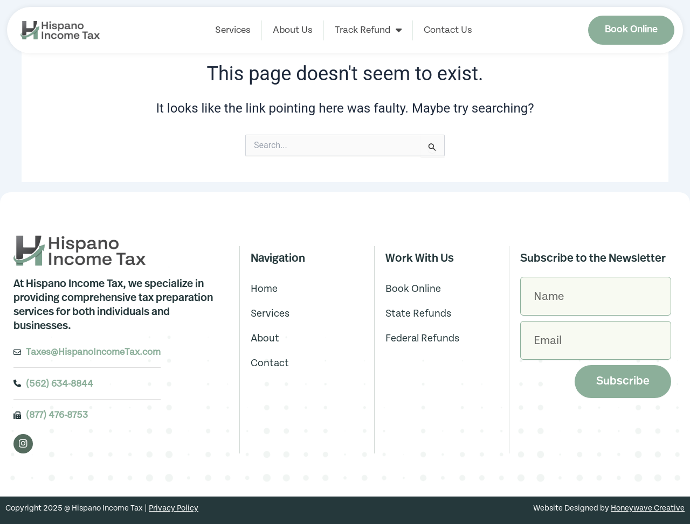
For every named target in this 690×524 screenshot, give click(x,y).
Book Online (413, 289)
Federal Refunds (422, 338)
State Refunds (418, 313)
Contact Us (448, 30)
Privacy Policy (173, 508)
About (265, 338)
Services (233, 30)
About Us (293, 30)
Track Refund (368, 30)
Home (264, 289)
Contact (270, 363)
